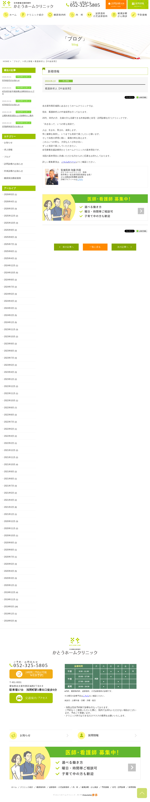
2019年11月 (9, 599)
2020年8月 (9, 550)
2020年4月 (9, 571)
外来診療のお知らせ (13, 171)
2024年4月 (9, 301)
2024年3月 (9, 308)
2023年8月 (9, 351)
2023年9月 (9, 344)
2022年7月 (9, 422)
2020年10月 (9, 535)
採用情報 (132, 787)
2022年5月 (9, 429)
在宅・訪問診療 (118, 787)
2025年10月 (9, 223)
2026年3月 (9, 209)
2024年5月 (9, 294)
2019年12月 (9, 592)
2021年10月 (9, 464)
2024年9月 (9, 280)
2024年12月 (9, 265)
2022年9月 (9, 407)
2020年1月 (9, 585)
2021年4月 (9, 500)
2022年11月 (9, 393)
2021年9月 (9, 471)
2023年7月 (9, 358)
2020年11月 (9, 528)
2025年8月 (9, 237)
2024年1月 (9, 322)
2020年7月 (9, 557)
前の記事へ (68, 247)
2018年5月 (9, 621)
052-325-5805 (86, 4)
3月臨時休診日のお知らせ (12, 126)
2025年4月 (9, 258)
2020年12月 (9, 521)
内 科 (75, 787)
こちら (80, 179)
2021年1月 (9, 514)
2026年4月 (9, 201)
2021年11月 (9, 457)
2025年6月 (9, 251)
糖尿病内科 (41, 787)
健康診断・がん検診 (90, 787)
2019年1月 (9, 614)
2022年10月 (9, 400)
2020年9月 (9, 542)
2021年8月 (9, 479)
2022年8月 (9, 415)
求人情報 (8, 150)
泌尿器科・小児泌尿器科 (59, 787)
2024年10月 (9, 272)
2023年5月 (9, 365)
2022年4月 (9, 436)
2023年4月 (9, 372)
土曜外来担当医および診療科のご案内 (17, 115)
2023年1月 (9, 379)
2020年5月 (9, 564)
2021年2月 (9, 507)
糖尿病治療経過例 (12, 178)
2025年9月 (9, 230)
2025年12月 (9, 216)
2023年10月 (9, 336)
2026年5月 (9, 194)
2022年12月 (9, 386)
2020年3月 (9, 578)
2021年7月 (9, 486)
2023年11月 (9, 329)
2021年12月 (9, 450)
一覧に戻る (95, 247)
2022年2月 (9, 443)
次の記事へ (122, 247)
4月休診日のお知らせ (11, 105)
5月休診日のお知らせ (11, 80)
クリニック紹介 (26, 787)
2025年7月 (9, 244)
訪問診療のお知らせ (13, 164)
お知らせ (8, 142)
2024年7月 (9, 287)
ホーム (14, 787)
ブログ (7, 157)
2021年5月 (9, 493)
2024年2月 (9, 315)
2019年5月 (9, 606)
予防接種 (105, 787)
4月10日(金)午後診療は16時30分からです (18, 92)
